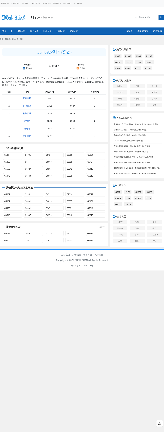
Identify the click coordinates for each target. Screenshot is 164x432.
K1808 (148, 68)
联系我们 (98, 254)
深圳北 (154, 86)
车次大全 (34, 31)
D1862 (138, 198)
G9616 (7, 215)
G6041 (90, 208)
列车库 (7, 39)
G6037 (69, 201)
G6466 (7, 162)
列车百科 (21, 31)
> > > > (12, 39)
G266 (117, 204)
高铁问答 (73, 31)
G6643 (28, 175)
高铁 (21, 39)
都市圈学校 (36, 3)
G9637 (28, 215)
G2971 (90, 240)
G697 (117, 192)
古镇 (120, 240)
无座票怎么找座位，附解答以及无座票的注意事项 (132, 162)
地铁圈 (129, 31)
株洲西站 (27, 105)
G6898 (69, 155)
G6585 (49, 169)
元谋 (154, 240)
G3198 (7, 233)
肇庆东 (120, 104)
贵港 (137, 86)
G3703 (69, 240)
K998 (127, 68)
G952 (27, 240)
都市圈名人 (57, 3)
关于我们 (76, 254)
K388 (137, 68)
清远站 (27, 128)
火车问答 (60, 31)
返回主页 (65, 254)
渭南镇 (120, 228)
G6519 (49, 194)
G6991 (90, 155)
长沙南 (137, 104)
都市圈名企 (47, 3)
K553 (129, 62)
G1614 (69, 194)
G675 (89, 162)
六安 (137, 92)
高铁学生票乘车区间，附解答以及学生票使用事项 (132, 146)
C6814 (118, 198)
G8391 (90, 233)
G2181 (90, 201)
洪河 (137, 222)
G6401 (28, 208)
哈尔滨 (120, 92)
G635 (27, 233)
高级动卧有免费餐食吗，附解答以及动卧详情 (130, 135)
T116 (148, 198)
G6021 (7, 194)
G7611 (49, 240)
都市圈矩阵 (78, 3)
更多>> (102, 226)
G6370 (7, 175)
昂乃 (154, 228)
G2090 (118, 62)
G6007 (49, 162)
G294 (27, 194)
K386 (117, 56)
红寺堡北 (154, 234)
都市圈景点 (15, 3)
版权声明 (87, 254)
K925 (117, 68)
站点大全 (47, 31)
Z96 (128, 198)
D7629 (128, 204)
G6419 (90, 169)
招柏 (137, 234)
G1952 (138, 192)
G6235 (69, 175)
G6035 (69, 162)
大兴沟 (120, 234)
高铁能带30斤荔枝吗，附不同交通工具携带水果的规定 (133, 157)
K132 (139, 62)
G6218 (90, 175)
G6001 (7, 201)
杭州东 (120, 86)
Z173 (127, 192)
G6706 (28, 155)
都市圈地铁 (5, 3)
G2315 (90, 215)
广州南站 (27, 136)
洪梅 (137, 228)
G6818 (49, 175)
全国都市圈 (142, 31)
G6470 (7, 208)
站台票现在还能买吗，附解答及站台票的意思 (130, 130)
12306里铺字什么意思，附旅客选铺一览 (128, 140)
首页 (4, 31)
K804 (138, 56)
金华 (154, 104)
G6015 (49, 201)
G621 (6, 155)
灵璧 (154, 222)
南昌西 (154, 98)
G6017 (90, 194)
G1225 (49, 233)
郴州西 (137, 98)
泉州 (120, 98)
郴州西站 (27, 113)
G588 (69, 208)
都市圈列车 (67, 3)
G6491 (28, 201)
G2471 (69, 233)
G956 (6, 240)
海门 (137, 240)
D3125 (149, 62)
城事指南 (157, 31)
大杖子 (120, 222)
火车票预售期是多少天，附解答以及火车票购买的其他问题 (135, 173)
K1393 (128, 56)
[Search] (145, 17)
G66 (27, 162)
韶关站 (27, 121)
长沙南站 (27, 98)
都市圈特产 (26, 3)
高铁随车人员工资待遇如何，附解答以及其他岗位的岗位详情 (136, 124)
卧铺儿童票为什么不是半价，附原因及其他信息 (131, 151)
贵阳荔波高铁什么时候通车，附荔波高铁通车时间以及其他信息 (137, 168)
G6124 (49, 155)
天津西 (154, 92)
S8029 (149, 192)
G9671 (49, 208)
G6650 (7, 169)
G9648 (69, 215)
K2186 (149, 56)
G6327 (28, 169)
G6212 (69, 169)
